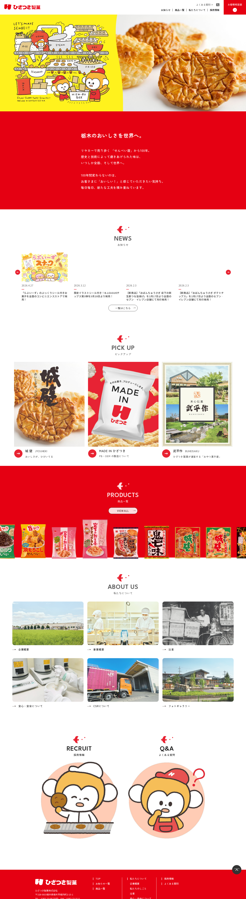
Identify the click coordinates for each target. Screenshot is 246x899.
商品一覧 (100, 860)
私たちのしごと (138, 860)
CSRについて (137, 875)
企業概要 (134, 855)
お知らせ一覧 (103, 855)
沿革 (132, 865)
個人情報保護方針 (24, 895)
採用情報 (169, 850)
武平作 (7, 895)
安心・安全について (140, 870)
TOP (98, 850)
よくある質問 (171, 855)
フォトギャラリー (139, 880)
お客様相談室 (57, 879)
